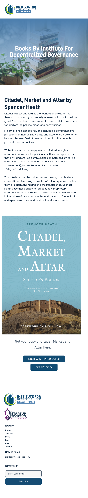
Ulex (7, 443)
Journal (8, 446)
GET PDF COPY (44, 367)
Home (8, 430)
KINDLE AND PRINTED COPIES (44, 359)
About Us (9, 433)
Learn (7, 440)
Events (8, 436)
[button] (80, 9)
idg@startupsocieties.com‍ (17, 457)
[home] (20, 9)
